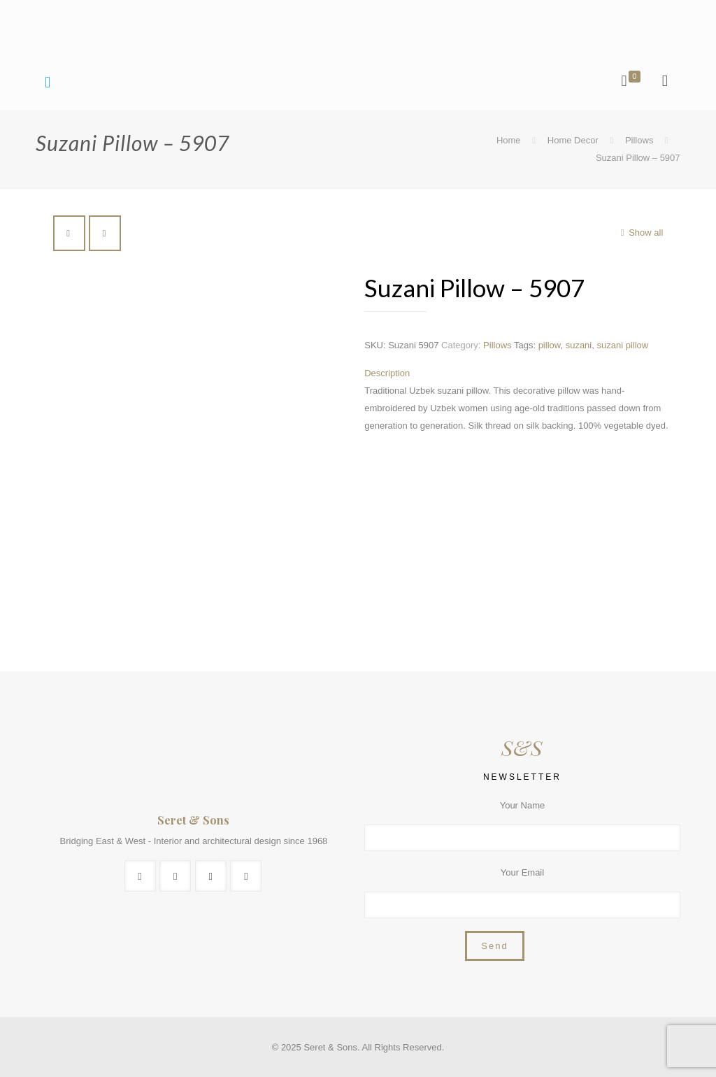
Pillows (639, 140)
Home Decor (573, 140)
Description (387, 373)
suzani (579, 345)
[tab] (518, 373)
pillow (549, 345)
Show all (639, 232)
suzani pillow (622, 345)
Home (508, 140)
